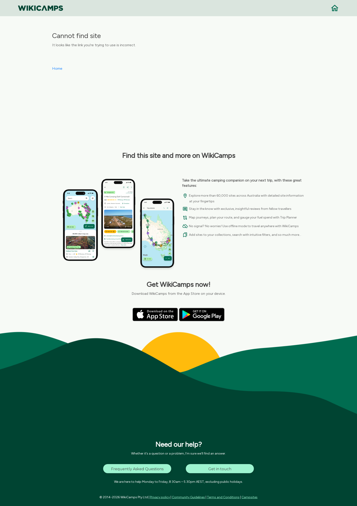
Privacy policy (160, 497)
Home (57, 68)
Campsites (250, 497)
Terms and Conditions (223, 497)
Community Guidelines (188, 497)
